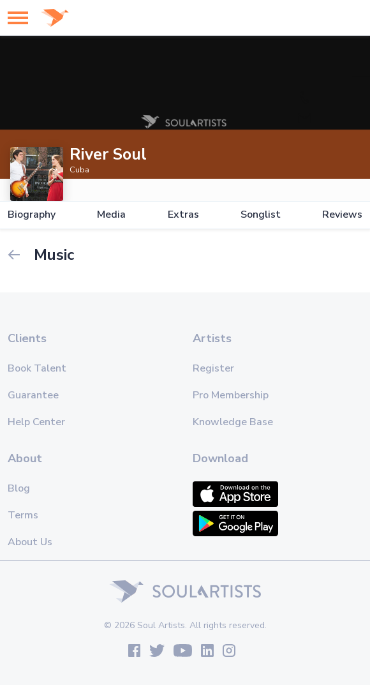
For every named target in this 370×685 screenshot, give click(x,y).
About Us (30, 542)
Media (111, 215)
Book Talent (37, 368)
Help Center (36, 422)
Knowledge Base (233, 422)
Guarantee (33, 395)
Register (213, 368)
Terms (23, 515)
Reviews (342, 215)
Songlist (261, 215)
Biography (32, 215)
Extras (183, 215)
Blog (19, 488)
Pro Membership (231, 395)
